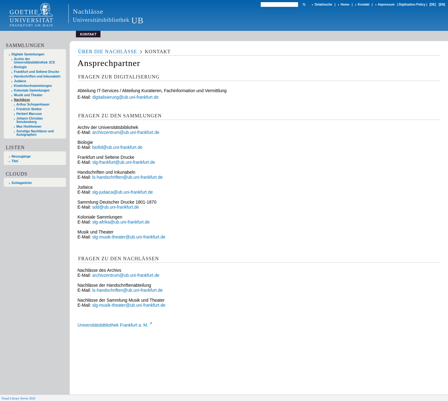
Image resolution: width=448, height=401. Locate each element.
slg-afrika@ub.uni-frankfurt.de (121, 221)
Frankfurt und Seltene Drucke (36, 71)
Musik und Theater (28, 95)
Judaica (20, 81)
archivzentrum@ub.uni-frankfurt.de (125, 132)
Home (345, 4)
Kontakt (363, 4)
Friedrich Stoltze (29, 109)
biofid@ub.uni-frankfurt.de (117, 147)
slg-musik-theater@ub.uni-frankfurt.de (128, 236)
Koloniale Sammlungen (32, 90)
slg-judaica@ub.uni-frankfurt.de (122, 192)
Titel (15, 161)
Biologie (20, 67)
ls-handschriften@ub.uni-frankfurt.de (127, 177)
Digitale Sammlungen (28, 54)
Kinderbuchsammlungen (33, 85)
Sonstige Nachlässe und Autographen (35, 133)
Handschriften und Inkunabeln (37, 76)
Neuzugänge (21, 156)
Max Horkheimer (29, 126)
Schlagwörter (22, 183)
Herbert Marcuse (29, 114)
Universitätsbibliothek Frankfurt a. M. (112, 325)
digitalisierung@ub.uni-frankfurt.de (125, 97)
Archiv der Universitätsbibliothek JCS (34, 60)
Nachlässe (22, 99)
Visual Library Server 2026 (18, 398)
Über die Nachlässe (107, 51)
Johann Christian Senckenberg (29, 120)
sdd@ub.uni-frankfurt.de (115, 207)
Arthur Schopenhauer (33, 104)
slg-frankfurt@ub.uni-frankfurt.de (123, 162)
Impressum (386, 4)
